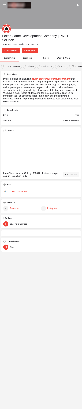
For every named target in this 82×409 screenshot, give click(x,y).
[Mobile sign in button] (77, 5)
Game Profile (9, 58)
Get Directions (71, 175)
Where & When (63, 58)
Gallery (46, 58)
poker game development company (51, 79)
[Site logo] (20, 5)
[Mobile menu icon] (4, 5)
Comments (29, 58)
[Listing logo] (6, 28)
